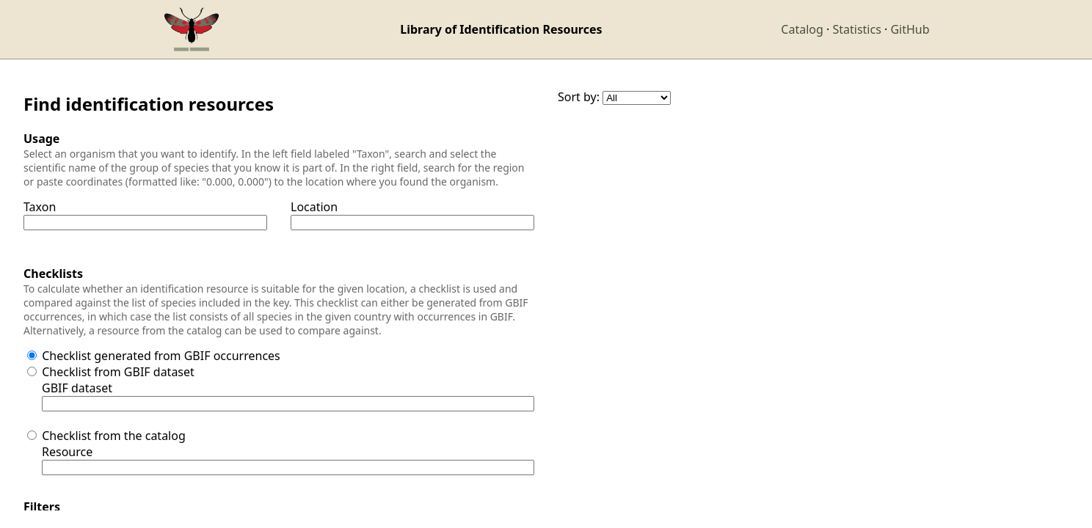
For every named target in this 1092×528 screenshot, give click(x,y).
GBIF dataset (77, 388)
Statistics (856, 29)
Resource (67, 452)
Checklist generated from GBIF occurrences (161, 356)
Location (314, 207)
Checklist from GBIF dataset (118, 372)
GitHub (909, 29)
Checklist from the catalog (114, 436)
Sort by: (579, 97)
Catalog (802, 29)
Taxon (39, 207)
